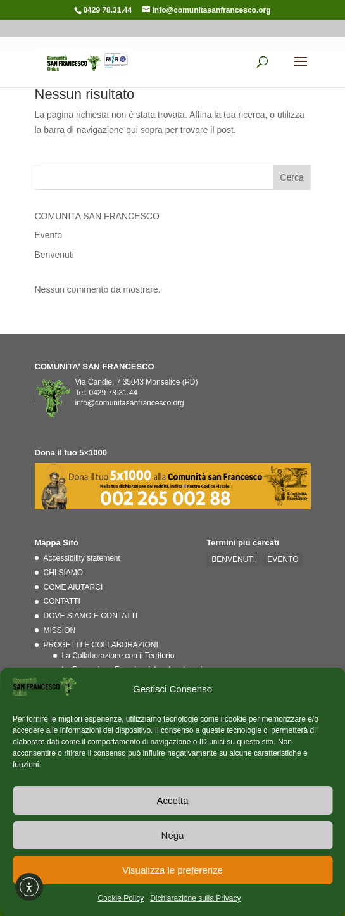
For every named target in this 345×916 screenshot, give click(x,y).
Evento (49, 235)
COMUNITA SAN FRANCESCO (97, 216)
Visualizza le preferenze (172, 870)
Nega (172, 835)
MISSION (60, 630)
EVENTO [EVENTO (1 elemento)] (282, 559)
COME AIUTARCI (73, 587)
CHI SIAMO (64, 572)
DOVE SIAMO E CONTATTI (91, 615)
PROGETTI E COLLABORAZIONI (101, 644)
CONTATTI (62, 601)
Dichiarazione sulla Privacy (195, 898)
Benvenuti (54, 255)
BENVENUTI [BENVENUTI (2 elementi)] (233, 559)
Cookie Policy (120, 898)
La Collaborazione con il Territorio (118, 655)
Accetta (172, 800)
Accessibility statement (82, 558)
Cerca (291, 177)
